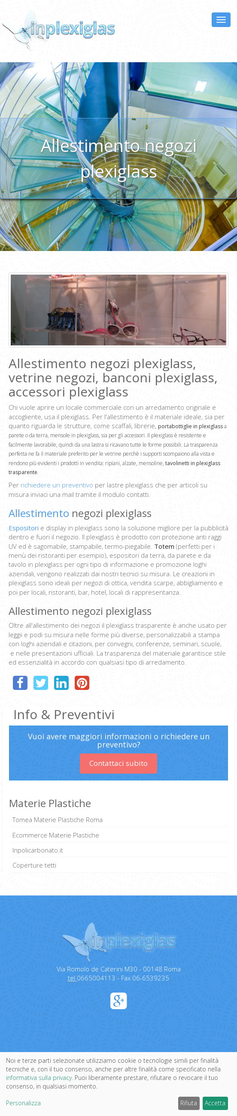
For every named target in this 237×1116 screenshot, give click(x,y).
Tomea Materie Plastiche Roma (57, 819)
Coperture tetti (34, 865)
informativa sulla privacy (39, 1078)
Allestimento (39, 513)
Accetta (215, 1103)
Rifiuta (188, 1103)
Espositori (24, 527)
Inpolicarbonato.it (37, 850)
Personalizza (23, 1103)
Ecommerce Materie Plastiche (55, 835)
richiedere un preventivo (57, 485)
